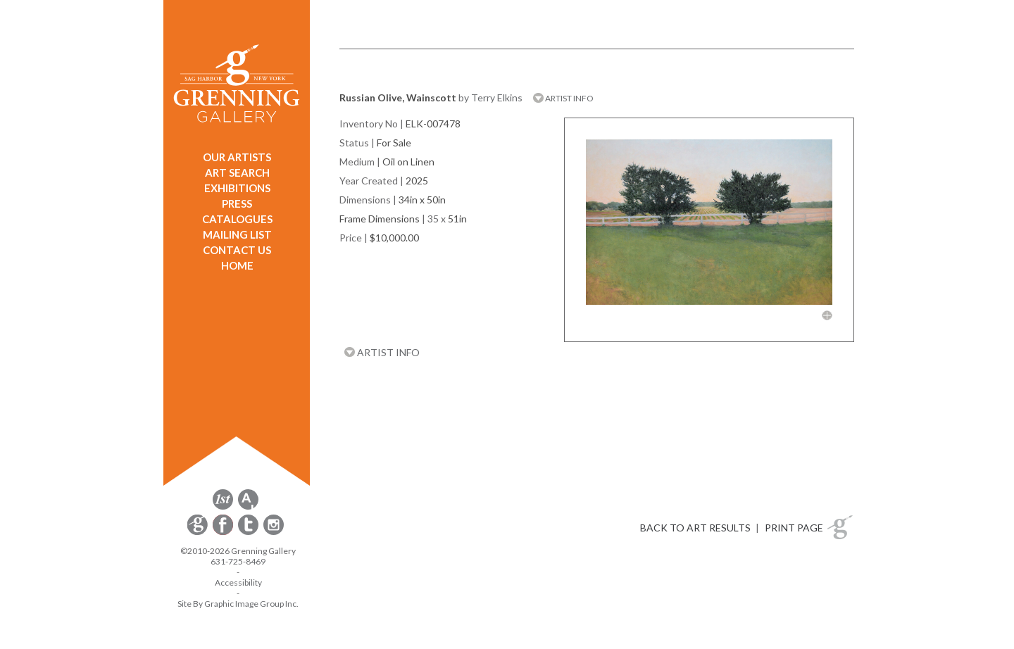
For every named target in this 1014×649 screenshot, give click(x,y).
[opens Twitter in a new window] (249, 532)
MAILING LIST (237, 234)
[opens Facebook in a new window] (224, 532)
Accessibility (238, 582)
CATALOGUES (237, 219)
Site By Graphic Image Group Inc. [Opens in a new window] (238, 603)
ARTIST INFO (563, 98)
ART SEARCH (237, 172)
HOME (237, 265)
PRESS (237, 203)
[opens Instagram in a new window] (273, 532)
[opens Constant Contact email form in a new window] (198, 532)
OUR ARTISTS (237, 157)
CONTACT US (237, 250)
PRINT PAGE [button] (794, 528)
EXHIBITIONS (237, 188)
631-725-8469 (238, 561)
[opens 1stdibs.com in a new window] (222, 507)
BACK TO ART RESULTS (695, 528)
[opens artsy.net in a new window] (248, 507)
